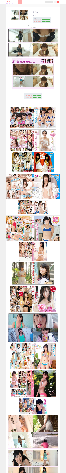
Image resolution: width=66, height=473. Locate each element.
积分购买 (46, 19)
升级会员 (46, 21)
